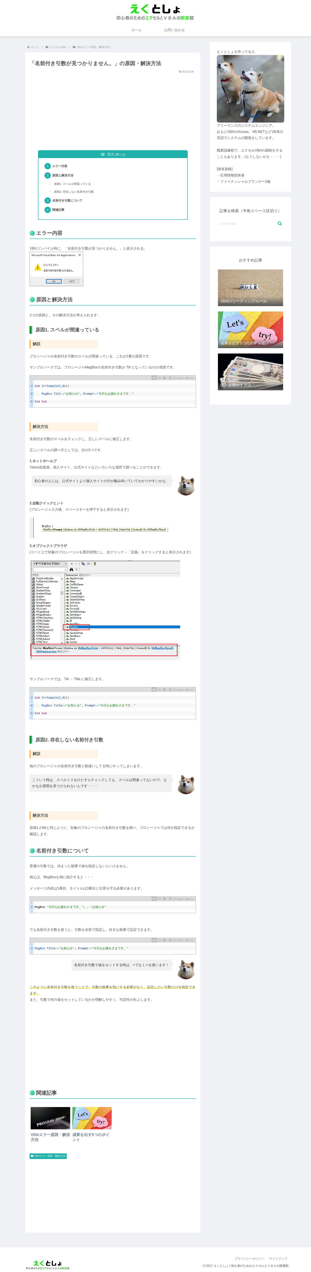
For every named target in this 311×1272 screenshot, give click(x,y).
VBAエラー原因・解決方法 (48, 1155)
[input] (250, 223)
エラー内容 (59, 166)
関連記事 (58, 209)
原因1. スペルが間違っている (72, 184)
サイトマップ (278, 1258)
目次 (110, 154)
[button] (280, 223)
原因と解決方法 (62, 175)
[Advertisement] (113, 115)
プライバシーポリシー (250, 1258)
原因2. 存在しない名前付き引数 (74, 191)
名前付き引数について (67, 200)
